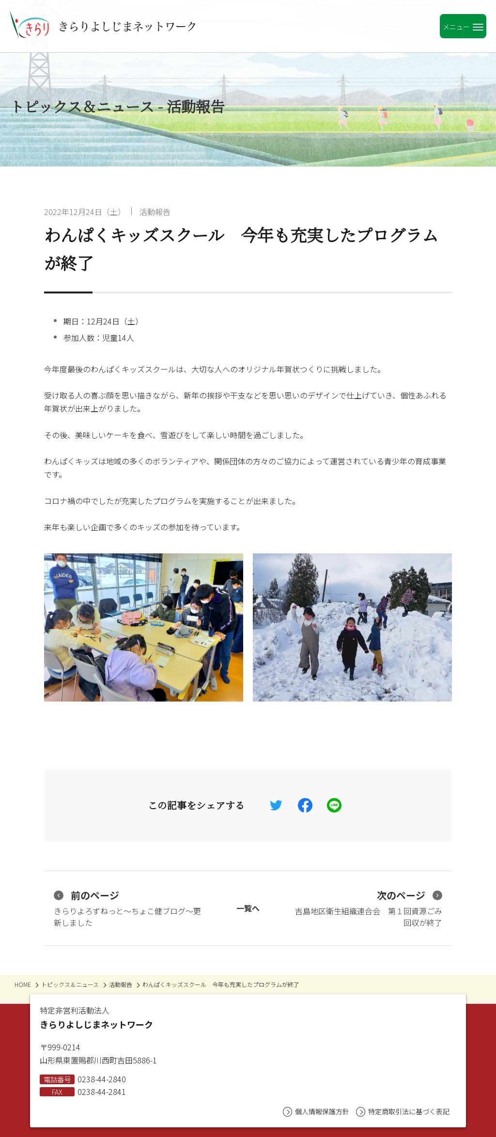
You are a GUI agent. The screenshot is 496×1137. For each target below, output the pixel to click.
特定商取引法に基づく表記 (403, 1111)
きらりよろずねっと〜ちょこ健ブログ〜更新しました (127, 908)
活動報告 (155, 211)
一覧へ (248, 908)
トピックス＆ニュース (70, 984)
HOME (23, 984)
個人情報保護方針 (316, 1111)
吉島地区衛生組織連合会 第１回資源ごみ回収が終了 (368, 908)
